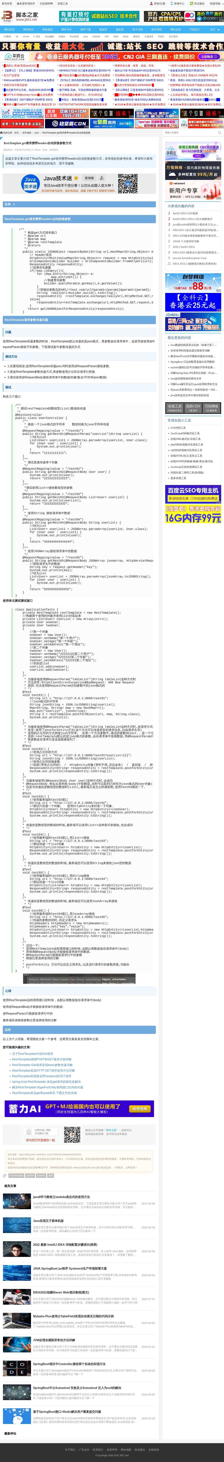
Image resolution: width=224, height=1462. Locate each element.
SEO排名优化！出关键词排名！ (77, 65)
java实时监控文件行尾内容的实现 (190, 395)
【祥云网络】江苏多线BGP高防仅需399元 (139, 89)
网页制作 (28, 29)
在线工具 (62, 3)
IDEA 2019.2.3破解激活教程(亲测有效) (195, 263)
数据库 (103, 29)
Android (96, 36)
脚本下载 (85, 29)
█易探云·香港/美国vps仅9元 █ (21, 65)
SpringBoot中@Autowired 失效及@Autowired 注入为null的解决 (77, 1387)
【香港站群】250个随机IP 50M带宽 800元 (139, 80)
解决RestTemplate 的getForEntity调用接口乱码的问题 (47, 1087)
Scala (125, 36)
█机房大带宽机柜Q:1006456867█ (134, 85)
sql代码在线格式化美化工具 (186, 450)
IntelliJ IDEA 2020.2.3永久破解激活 (192, 219)
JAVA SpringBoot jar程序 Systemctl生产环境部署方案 (70, 1268)
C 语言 (37, 36)
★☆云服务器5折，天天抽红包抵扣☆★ (82, 85)
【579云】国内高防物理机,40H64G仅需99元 (85, 80)
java (86, 36)
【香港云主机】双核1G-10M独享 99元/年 (194, 75)
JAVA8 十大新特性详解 (186, 241)
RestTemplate (16, 1175)
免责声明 (112, 1449)
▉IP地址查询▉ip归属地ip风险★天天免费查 (84, 75)
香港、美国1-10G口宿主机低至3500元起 (193, 80)
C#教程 (7, 36)
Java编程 (49, 36)
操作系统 (156, 29)
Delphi (62, 36)
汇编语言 (148, 36)
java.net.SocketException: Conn (189, 258)
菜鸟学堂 (7, 3)
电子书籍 (137, 29)
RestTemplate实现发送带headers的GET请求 (41, 1076)
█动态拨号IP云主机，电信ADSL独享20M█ (28, 89)
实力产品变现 (11, 75)
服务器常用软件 (26, 3)
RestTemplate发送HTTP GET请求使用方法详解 (43, 1070)
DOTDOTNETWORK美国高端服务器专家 (83, 104)
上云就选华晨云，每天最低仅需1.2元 (191, 94)
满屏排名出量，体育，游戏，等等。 (135, 65)
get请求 (30, 1175)
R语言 (161, 36)
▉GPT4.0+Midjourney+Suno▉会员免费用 (28, 94)
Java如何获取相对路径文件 (186, 378)
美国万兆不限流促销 (15, 85)
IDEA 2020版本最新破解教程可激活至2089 (197, 235)
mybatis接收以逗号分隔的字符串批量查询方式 (197, 367)
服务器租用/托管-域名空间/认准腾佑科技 (138, 99)
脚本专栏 (66, 29)
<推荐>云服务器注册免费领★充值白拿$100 (195, 65)
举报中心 (179, 3)
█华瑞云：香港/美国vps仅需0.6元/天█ (81, 99)
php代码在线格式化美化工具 (187, 444)
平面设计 (194, 29)
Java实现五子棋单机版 (48, 1220)
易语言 (136, 36)
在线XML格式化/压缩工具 (186, 439)
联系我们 (98, 1449)
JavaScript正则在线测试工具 (186, 467)
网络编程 (47, 29)
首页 (16, 132)
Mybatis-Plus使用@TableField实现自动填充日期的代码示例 (73, 1316)
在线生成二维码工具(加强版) (187, 472)
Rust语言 (74, 36)
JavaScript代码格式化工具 (185, 433)
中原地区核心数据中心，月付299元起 (81, 94)
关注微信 (199, 3)
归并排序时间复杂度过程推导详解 (190, 350)
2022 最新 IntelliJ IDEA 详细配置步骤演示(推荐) (65, 1244)
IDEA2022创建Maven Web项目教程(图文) (61, 1292)
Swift (115, 36)
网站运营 (175, 29)
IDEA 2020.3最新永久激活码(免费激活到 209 (198, 252)
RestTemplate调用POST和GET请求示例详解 (41, 1059)
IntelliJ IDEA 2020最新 (185, 213)
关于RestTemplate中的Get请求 (32, 1053)
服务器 (120, 29)
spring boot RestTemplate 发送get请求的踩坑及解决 (46, 1081)
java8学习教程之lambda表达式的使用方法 (61, 1197)
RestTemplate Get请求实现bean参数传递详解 (42, 1065)
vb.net (26, 36)
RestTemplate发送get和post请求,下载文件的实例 (44, 1092)
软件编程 (26, 132)
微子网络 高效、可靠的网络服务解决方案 (83, 89)
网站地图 (126, 1449)
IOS (107, 36)
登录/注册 (159, 3)
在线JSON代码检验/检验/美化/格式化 (192, 461)
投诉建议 (140, 1449)
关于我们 (70, 1449)
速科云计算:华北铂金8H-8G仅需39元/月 (138, 70)
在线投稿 (154, 1449)
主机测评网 (46, 3)
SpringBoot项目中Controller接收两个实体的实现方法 (69, 1364)
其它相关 (173, 36)
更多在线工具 (178, 478)
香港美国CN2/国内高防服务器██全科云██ (195, 99)
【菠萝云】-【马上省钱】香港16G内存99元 (29, 70)
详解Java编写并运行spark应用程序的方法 (194, 384)
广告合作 (84, 1449)
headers (41, 1175)
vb (17, 36)
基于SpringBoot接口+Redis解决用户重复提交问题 (67, 1411)
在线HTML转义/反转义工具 (186, 455)
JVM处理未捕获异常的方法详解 (54, 1340)
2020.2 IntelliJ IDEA (184, 247)
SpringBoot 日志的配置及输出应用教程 (193, 361)
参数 (50, 1175)
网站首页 (9, 29)
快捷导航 (217, 3)
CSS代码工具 (178, 427)
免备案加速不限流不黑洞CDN (187, 70)
